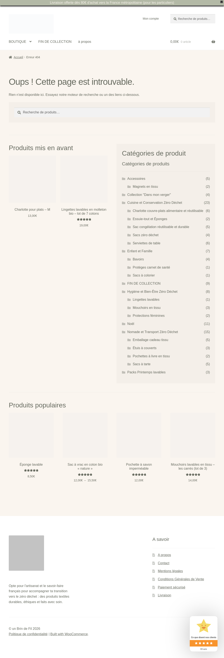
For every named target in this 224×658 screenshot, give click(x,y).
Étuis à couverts (145, 348)
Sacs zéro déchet (146, 235)
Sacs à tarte (142, 364)
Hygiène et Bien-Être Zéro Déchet (152, 291)
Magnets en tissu (145, 186)
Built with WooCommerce (69, 634)
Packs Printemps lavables (146, 372)
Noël (130, 324)
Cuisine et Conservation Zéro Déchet (154, 202)
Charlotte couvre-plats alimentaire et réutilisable (168, 211)
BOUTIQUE (17, 41)
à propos (84, 41)
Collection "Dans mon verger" (149, 195)
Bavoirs (138, 259)
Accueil (18, 57)
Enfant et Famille (139, 251)
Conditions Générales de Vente (181, 579)
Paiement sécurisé (171, 587)
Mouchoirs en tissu (147, 307)
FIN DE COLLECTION (54, 41)
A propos (164, 555)
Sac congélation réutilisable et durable (161, 227)
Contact (163, 563)
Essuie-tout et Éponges (150, 219)
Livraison (164, 595)
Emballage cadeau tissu (150, 340)
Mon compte (151, 18)
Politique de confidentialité (28, 634)
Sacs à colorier (144, 275)
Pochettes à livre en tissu (151, 356)
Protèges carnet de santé (151, 267)
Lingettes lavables (146, 299)
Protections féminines (149, 315)
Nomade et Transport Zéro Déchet (152, 332)
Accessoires (136, 178)
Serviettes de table (147, 243)
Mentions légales (170, 571)
